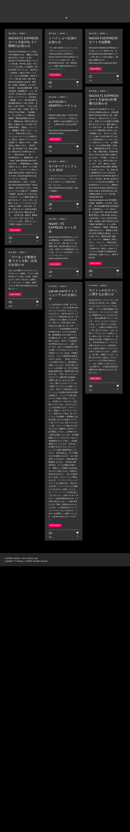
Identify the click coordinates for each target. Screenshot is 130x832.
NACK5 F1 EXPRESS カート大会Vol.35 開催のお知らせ (104, 99)
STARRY (9, 558)
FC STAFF (93, 286)
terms (23, 558)
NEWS (22, 33)
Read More (15, 230)
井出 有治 (12, 33)
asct (36, 558)
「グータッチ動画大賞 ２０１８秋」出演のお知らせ (23, 260)
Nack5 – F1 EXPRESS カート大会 (62, 227)
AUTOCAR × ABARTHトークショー (63, 105)
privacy (30, 558)
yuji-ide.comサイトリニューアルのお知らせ (63, 294)
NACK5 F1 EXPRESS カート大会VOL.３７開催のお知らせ (23, 41)
